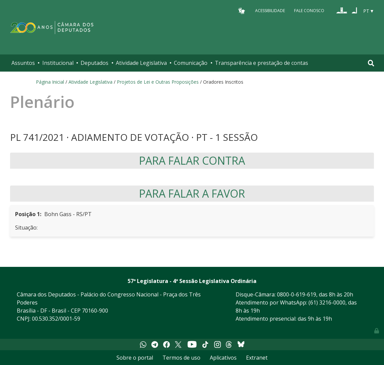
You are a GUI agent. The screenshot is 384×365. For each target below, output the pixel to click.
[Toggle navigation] (371, 63)
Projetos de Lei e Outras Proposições (158, 82)
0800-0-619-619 (296, 294)
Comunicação (190, 63)
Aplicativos (223, 357)
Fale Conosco (309, 10)
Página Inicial (50, 82)
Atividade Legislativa (141, 63)
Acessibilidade (270, 10)
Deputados (94, 63)
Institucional (58, 63)
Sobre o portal (134, 357)
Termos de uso (181, 357)
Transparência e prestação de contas (261, 63)
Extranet (257, 357)
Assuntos (23, 63)
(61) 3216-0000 (326, 302)
